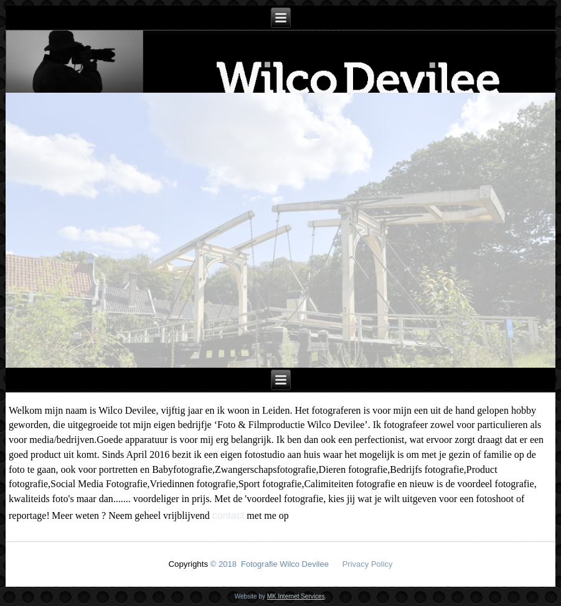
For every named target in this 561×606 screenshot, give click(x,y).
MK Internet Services (296, 596)
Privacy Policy (367, 564)
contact (228, 515)
